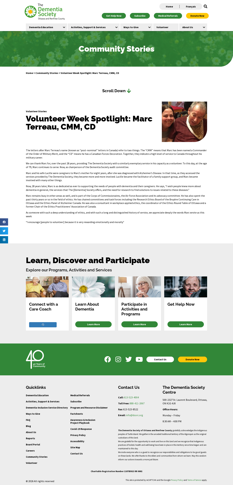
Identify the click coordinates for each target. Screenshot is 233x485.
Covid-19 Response (81, 429)
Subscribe (76, 401)
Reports (30, 438)
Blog (28, 426)
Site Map (75, 447)
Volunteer (31, 462)
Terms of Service (194, 480)
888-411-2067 (137, 403)
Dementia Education (37, 395)
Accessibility (77, 441)
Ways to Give (33, 413)
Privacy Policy (78, 435)
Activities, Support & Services (42, 401)
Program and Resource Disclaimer (89, 407)
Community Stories (46, 73)
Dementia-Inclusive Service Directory (47, 407)
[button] (205, 6)
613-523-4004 (131, 397)
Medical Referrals (80, 395)
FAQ (28, 419)
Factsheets (76, 413)
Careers (30, 450)
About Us (31, 432)
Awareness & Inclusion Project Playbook (82, 421)
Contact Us (76, 453)
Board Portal (33, 444)
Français (191, 6)
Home (169, 6)
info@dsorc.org (134, 415)
